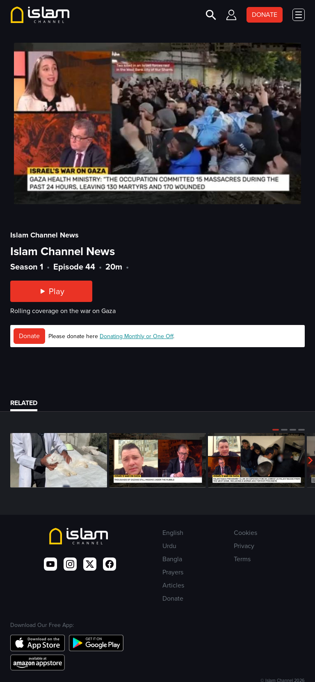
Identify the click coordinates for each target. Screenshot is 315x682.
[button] (275, 430)
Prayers (172, 572)
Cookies (245, 532)
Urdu (169, 546)
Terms (242, 559)
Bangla (172, 559)
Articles (173, 585)
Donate (29, 336)
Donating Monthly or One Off (136, 336)
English (172, 532)
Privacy (244, 546)
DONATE (264, 14)
